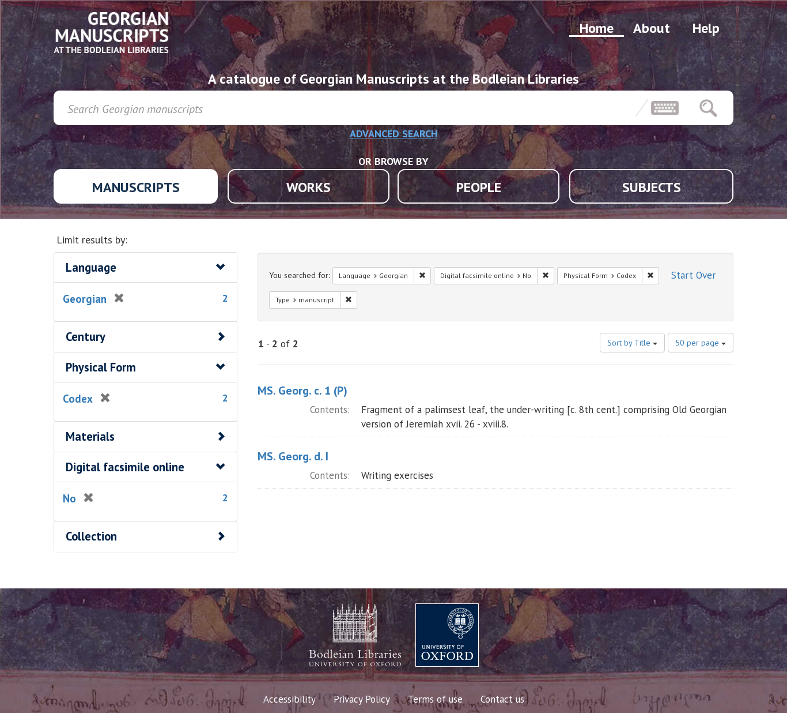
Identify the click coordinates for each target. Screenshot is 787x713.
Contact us (502, 699)
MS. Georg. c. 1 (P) (302, 390)
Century (85, 336)
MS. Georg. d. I (293, 456)
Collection (91, 536)
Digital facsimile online (125, 467)
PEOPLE (478, 187)
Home (597, 28)
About (651, 28)
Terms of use (435, 699)
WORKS (308, 187)
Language (91, 267)
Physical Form (101, 367)
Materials (90, 436)
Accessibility (289, 699)
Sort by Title (632, 342)
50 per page (700, 342)
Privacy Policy (362, 699)
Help (706, 28)
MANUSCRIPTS (136, 187)
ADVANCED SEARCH (394, 133)
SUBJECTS (651, 187)
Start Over (693, 275)
